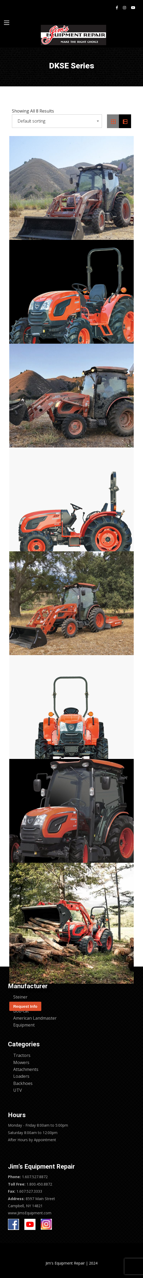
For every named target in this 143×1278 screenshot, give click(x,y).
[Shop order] (57, 121)
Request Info (25, 1006)
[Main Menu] (6, 23)
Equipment (24, 1025)
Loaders (21, 1076)
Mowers (21, 1062)
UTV (17, 1090)
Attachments (25, 1069)
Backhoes (23, 1083)
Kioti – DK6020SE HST (31, 990)
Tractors (21, 1055)
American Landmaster (35, 1018)
